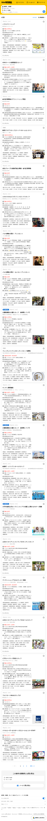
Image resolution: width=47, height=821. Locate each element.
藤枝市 (14, 807)
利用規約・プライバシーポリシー (25, 813)
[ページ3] (26, 766)
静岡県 (9, 807)
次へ (31, 766)
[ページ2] (23, 766)
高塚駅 (24, 807)
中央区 (19, 807)
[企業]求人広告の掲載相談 (38, 813)
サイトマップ (14, 813)
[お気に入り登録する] (44, 21)
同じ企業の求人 (5, 55)
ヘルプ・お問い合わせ (6, 813)
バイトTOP (3, 807)
